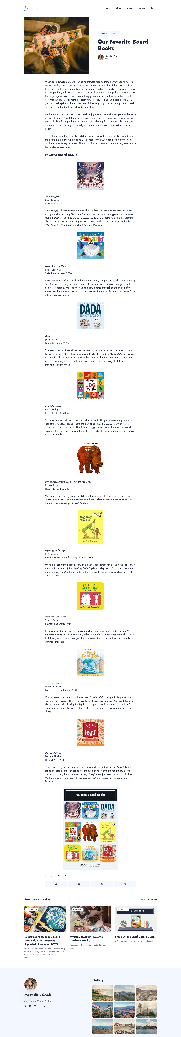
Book (129, 8)
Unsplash (68, 876)
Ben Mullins (57, 876)
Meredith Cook (111, 56)
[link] (25, 1006)
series (112, 704)
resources (103, 33)
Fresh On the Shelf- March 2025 (135, 937)
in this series (105, 424)
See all (148, 899)
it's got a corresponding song (89, 218)
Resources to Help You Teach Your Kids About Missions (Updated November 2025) (42, 940)
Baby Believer (124, 767)
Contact (141, 8)
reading (115, 33)
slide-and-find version (91, 496)
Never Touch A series (56, 291)
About (118, 8)
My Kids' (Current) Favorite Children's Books (86, 938)
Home (107, 8)
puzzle (113, 357)
